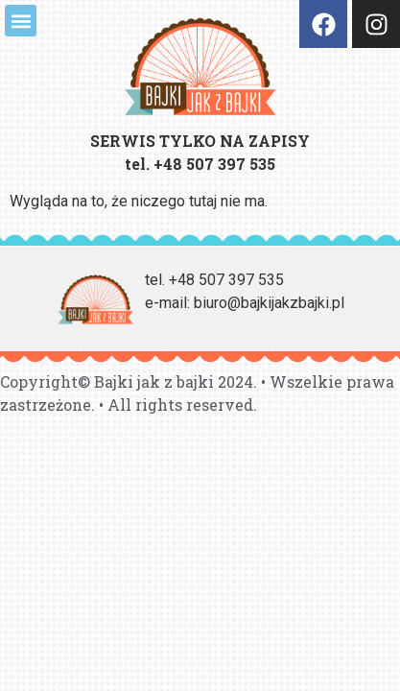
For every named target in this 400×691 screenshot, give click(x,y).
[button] (20, 20)
